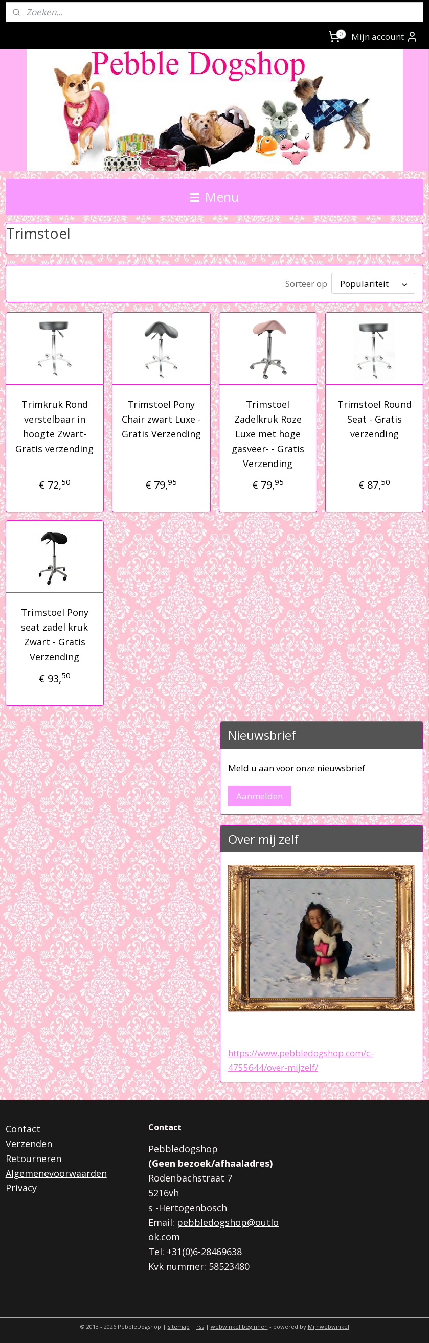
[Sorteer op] (373, 282)
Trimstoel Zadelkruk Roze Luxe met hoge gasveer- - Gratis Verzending (268, 431)
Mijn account (384, 37)
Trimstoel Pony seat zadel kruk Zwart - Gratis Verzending (54, 632)
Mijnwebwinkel (328, 1324)
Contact (23, 1127)
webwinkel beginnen (239, 1324)
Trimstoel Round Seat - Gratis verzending (374, 417)
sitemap (179, 1324)
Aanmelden (259, 794)
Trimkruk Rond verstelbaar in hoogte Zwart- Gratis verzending (54, 424)
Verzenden (30, 1142)
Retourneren (33, 1156)
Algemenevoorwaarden (56, 1171)
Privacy (21, 1185)
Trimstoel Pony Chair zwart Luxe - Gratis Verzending (161, 417)
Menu (214, 196)
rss (200, 1324)
